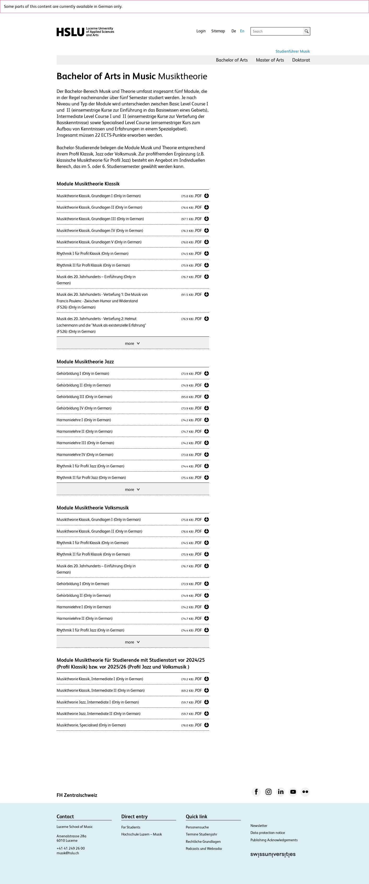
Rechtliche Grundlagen (203, 841)
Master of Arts (270, 60)
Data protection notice (268, 833)
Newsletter (259, 825)
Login (201, 31)
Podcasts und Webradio (204, 848)
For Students (130, 827)
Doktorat (301, 60)
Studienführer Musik (293, 51)
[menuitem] (232, 60)
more (133, 343)
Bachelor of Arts (232, 60)
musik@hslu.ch (68, 853)
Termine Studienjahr (201, 834)
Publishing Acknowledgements (274, 840)
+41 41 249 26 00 (71, 848)
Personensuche (197, 827)
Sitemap (218, 31)
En (242, 31)
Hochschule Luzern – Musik (141, 834)
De (233, 31)
